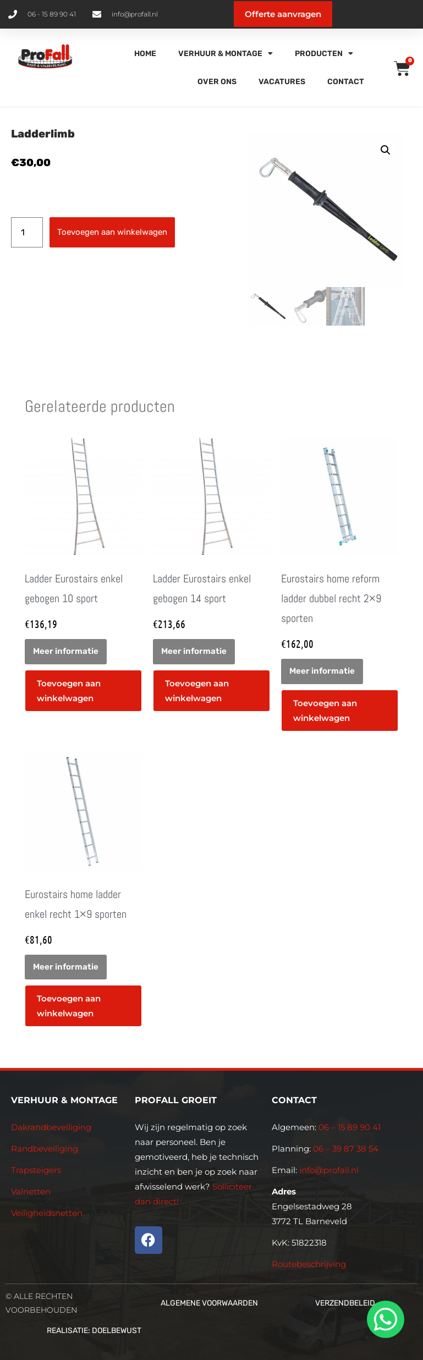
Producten (324, 53)
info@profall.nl (329, 1170)
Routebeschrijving (309, 1264)
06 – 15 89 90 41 (348, 1127)
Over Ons (217, 81)
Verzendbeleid (345, 1303)
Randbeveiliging (44, 1148)
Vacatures (282, 81)
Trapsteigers (36, 1170)
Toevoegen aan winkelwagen (112, 232)
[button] (385, 150)
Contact (345, 81)
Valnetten (31, 1191)
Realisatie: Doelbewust (94, 1330)
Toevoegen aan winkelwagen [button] (69, 690)
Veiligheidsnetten (47, 1213)
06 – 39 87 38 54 (345, 1148)
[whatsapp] (384, 1319)
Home (145, 53)
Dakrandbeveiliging (51, 1127)
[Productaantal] (27, 232)
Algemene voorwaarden (209, 1303)
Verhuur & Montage (225, 53)
